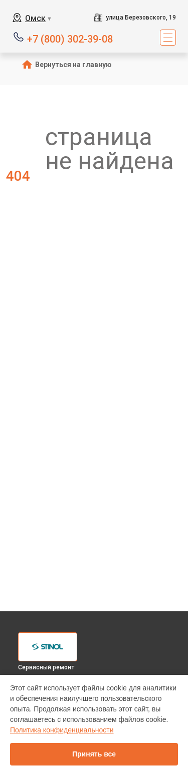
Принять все (94, 754)
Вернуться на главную (73, 65)
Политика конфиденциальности (62, 730)
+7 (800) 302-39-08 (70, 38)
